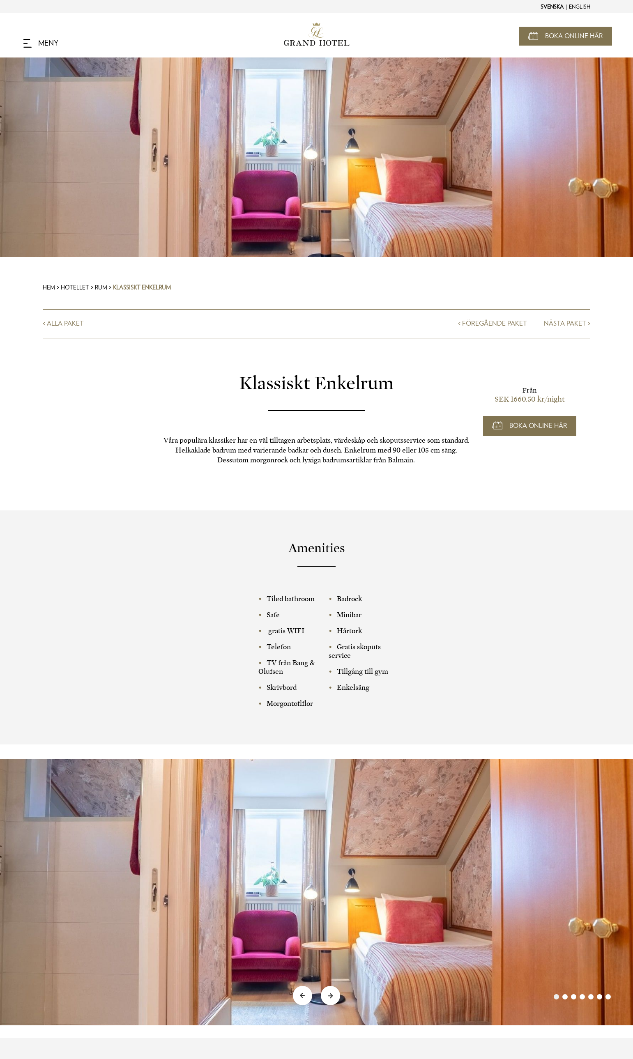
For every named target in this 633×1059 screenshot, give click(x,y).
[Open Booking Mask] (565, 36)
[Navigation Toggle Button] (41, 43)
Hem (49, 288)
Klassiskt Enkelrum (142, 288)
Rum (101, 288)
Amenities (317, 548)
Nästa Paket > (567, 323)
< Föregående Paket (492, 323)
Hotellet (75, 288)
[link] (582, 996)
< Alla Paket (63, 323)
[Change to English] (579, 6)
